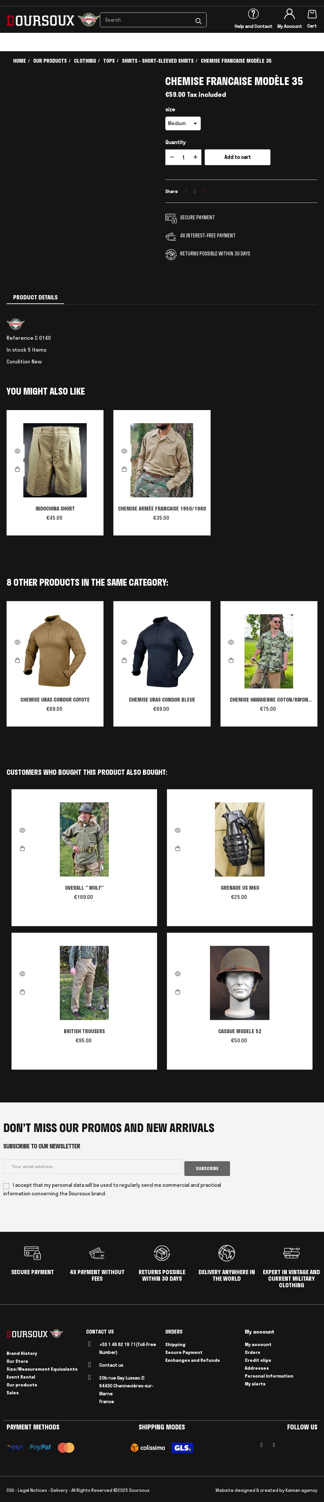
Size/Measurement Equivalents (42, 1367)
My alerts (255, 1382)
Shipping (175, 1342)
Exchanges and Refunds (192, 1358)
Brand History (22, 1351)
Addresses (257, 1366)
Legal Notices (32, 1488)
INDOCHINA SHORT (55, 508)
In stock (17, 349)
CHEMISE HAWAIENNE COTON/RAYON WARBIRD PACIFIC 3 (269, 700)
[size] (183, 123)
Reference (20, 338)
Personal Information (269, 1374)
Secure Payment (183, 1350)
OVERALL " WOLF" (84, 887)
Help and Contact (253, 26)
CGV (10, 1488)
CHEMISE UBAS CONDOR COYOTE (55, 699)
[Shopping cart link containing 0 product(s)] (312, 13)
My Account (289, 26)
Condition (18, 361)
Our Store (17, 1359)
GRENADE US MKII (240, 887)
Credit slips (258, 1358)
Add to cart (237, 157)
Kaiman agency (301, 1488)
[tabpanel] (55, 476)
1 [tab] (162, 553)
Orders (252, 1350)
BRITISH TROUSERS (84, 1031)
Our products (22, 1383)
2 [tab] (162, 746)
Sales (13, 1391)
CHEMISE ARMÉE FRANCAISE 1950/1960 (162, 508)
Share (187, 191)
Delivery (59, 1488)
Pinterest (203, 191)
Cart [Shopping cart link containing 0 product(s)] (312, 26)
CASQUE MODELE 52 (240, 1031)
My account (258, 1342)
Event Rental (21, 1375)
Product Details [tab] (35, 297)
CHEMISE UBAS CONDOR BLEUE (162, 699)
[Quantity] (183, 157)
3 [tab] (168, 746)
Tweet (195, 191)
